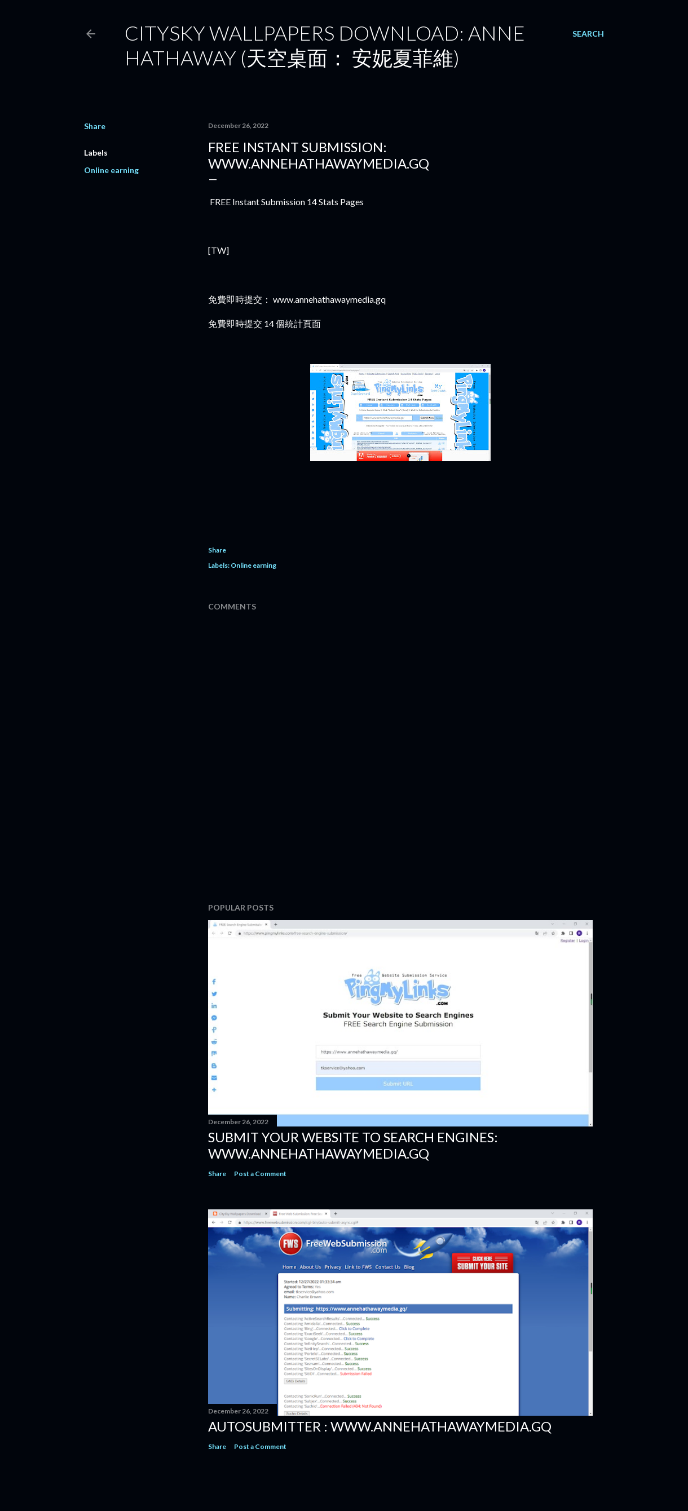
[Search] (588, 33)
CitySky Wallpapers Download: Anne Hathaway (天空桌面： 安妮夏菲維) (325, 45)
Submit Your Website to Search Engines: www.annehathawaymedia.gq (353, 1145)
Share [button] (94, 126)
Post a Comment (260, 1173)
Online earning (111, 170)
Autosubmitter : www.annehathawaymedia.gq (380, 1426)
